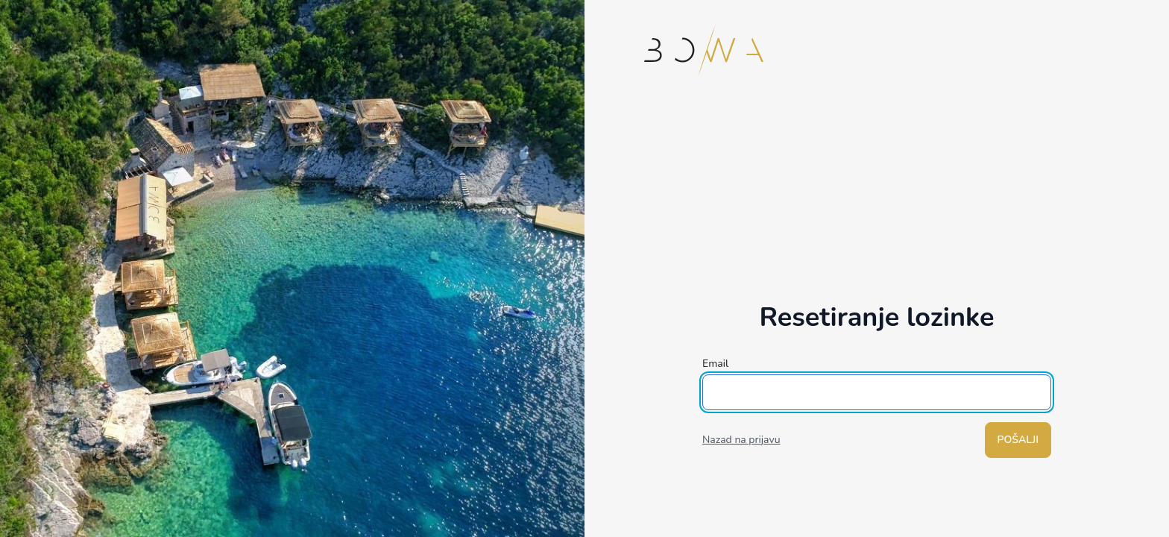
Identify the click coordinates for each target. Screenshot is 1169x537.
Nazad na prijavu (741, 440)
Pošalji (1018, 440)
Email (715, 364)
